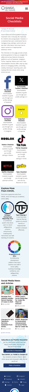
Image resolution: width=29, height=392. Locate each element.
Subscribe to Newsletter (14, 350)
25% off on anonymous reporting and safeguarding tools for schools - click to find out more (14, 2)
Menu (26, 8)
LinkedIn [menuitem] (22, 379)
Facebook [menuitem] (9, 379)
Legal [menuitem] (22, 385)
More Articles (6, 333)
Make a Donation (14, 365)
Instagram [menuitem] (22, 376)
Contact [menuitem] (8, 376)
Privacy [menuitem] (24, 382)
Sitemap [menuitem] (7, 382)
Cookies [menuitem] (9, 385)
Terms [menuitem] (16, 382)
